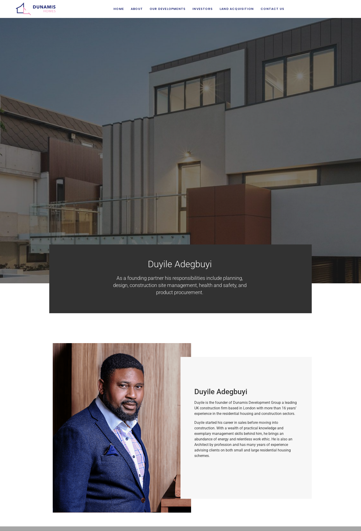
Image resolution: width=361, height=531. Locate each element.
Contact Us (272, 9)
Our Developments (168, 9)
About (137, 9)
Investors (202, 9)
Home (119, 9)
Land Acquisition (237, 9)
